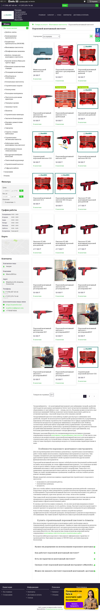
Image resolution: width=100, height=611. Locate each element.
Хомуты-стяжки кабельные (11, 133)
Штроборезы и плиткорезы (10, 77)
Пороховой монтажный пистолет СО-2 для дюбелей (87, 71)
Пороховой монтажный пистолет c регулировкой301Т (65, 330)
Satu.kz (60, 607)
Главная (42, 15)
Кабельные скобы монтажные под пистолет (15, 144)
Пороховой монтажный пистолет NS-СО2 (87, 157)
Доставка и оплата (81, 15)
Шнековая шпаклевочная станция (15, 67)
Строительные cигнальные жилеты (13, 138)
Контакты (67, 15)
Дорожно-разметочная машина (14, 123)
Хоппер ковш (10, 89)
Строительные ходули (13, 86)
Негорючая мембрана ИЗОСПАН (13, 155)
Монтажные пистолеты (58, 25)
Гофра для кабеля (12, 168)
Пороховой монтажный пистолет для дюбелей (87, 114)
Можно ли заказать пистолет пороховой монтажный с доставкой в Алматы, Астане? (66, 571)
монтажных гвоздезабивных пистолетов (67, 435)
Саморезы (9, 128)
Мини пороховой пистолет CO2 (39, 70)
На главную (7, 592)
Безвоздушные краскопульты (11, 37)
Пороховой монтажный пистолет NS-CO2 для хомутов (65, 200)
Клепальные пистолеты (14, 82)
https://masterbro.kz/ (14, 305)
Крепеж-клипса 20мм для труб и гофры (15, 62)
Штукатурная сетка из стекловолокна (13, 150)
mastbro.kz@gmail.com (15, 308)
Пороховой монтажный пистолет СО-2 (42, 199)
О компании (8, 172)
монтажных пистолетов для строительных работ (63, 533)
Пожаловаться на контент (54, 609)
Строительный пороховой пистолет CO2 (42, 157)
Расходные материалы (14, 93)
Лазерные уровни (12, 103)
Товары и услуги (41, 25)
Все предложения (10, 28)
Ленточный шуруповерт (14, 160)
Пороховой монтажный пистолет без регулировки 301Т (42, 115)
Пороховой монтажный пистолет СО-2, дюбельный (65, 115)
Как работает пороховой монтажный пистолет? (57, 553)
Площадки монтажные (14, 72)
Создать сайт (23, 1)
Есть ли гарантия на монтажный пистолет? (55, 559)
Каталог (51, 15)
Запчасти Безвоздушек (14, 118)
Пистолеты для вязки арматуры (13, 98)
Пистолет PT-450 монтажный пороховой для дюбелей (87, 200)
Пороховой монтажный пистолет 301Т (65, 157)
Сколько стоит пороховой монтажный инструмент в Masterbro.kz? (65, 565)
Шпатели (8, 111)
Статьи (30, 598)
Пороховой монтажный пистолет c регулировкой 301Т (65, 71)
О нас (59, 15)
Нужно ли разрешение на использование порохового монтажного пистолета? (66, 547)
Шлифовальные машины (15, 51)
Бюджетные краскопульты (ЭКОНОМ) (14, 42)
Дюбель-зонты (11, 32)
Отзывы (7, 176)
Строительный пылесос (14, 164)
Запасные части (11, 107)
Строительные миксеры (14, 114)
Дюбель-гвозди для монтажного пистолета (14, 56)
